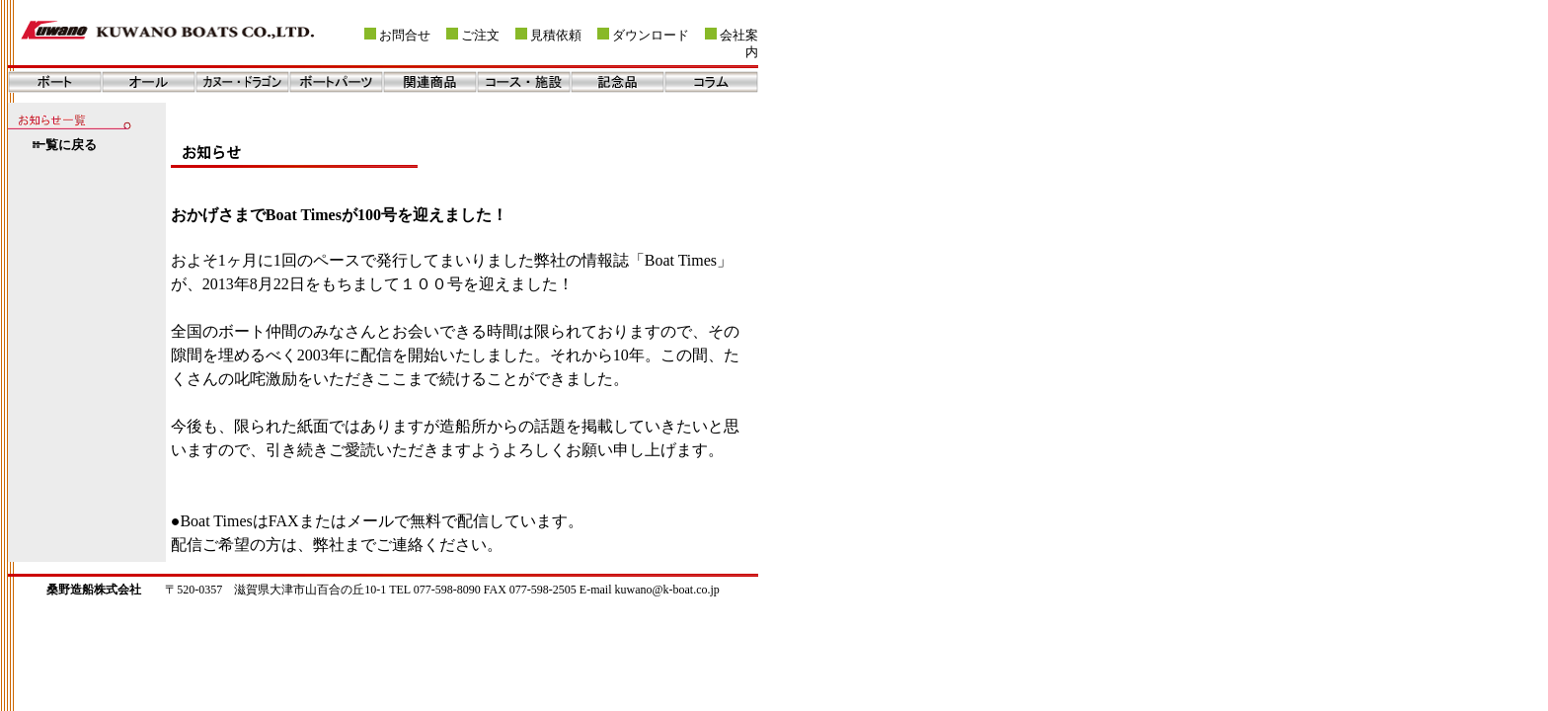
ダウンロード (650, 35)
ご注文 (480, 35)
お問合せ (404, 35)
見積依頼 (555, 35)
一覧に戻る (65, 145)
